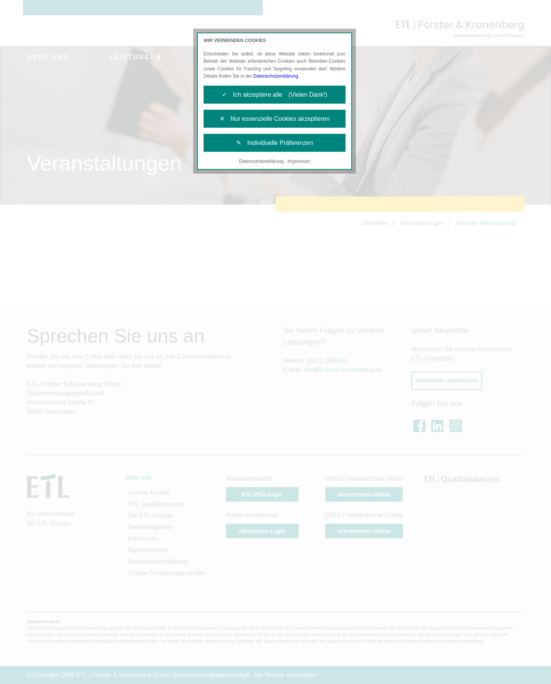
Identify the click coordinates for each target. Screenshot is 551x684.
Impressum (298, 161)
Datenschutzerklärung (275, 76)
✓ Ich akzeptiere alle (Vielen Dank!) (274, 94)
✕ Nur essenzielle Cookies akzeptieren (275, 118)
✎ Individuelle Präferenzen (274, 143)
